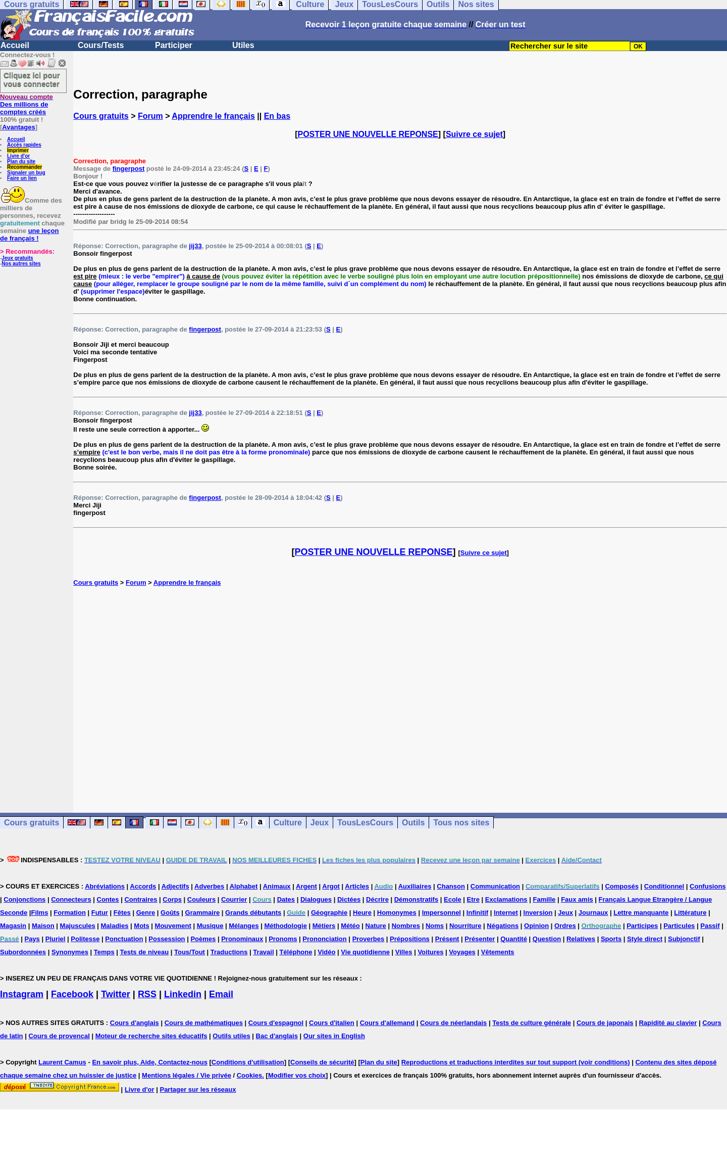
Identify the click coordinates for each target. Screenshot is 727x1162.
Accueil (15, 45)
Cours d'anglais (134, 1023)
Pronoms (283, 939)
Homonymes (397, 912)
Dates (286, 899)
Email (221, 994)
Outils (413, 822)
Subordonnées (23, 952)
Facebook (72, 994)
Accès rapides (24, 145)
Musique (210, 925)
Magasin (13, 925)
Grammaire (202, 912)
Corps (172, 899)
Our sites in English (334, 1036)
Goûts (170, 912)
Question (547, 939)
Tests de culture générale (531, 1023)
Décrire (377, 899)
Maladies (115, 925)
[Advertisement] (400, 689)
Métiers (324, 925)
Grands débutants (253, 912)
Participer (173, 45)
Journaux (593, 912)
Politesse (85, 939)
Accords (143, 886)
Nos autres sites (21, 263)
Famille (544, 899)
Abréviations (105, 886)
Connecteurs (71, 899)
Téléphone (295, 952)
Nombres (406, 925)
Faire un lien (22, 178)
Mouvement (173, 925)
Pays (31, 939)
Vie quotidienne (365, 952)
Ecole (452, 899)
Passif (709, 925)
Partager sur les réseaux (198, 1089)
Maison (43, 925)
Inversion (538, 912)
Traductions (229, 952)
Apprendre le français (213, 116)
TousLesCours (365, 822)
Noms (435, 925)
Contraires (140, 899)
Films (39, 912)
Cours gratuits (100, 116)
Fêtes (122, 912)
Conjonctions (24, 899)
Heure (362, 912)
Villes (403, 952)
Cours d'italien (331, 1023)
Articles (357, 886)
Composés (621, 886)
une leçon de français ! (29, 234)
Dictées (348, 899)
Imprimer (18, 150)
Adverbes (209, 886)
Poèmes (203, 939)
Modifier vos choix (297, 1075)
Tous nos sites (461, 822)
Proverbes (368, 939)
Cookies (250, 1075)
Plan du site (21, 161)
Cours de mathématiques (204, 1023)
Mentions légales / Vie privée (186, 1075)
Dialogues (316, 899)
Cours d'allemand (387, 1023)
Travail (263, 952)
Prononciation (324, 939)
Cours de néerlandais (453, 1023)
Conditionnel (664, 886)
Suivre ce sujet (474, 134)
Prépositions (410, 939)
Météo (350, 925)
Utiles (243, 45)
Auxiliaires (415, 886)
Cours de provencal (58, 1036)
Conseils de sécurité (322, 1062)
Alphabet (244, 886)
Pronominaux (242, 939)
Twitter (115, 994)
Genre (145, 912)
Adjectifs (175, 886)
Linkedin (182, 994)
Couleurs (201, 899)
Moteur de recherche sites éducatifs (151, 1036)
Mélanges (243, 925)
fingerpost (129, 168)
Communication (495, 886)
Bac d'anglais (277, 1036)
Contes (108, 899)
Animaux (277, 886)
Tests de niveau (144, 952)
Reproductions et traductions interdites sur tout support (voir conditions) (515, 1062)
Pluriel (55, 939)
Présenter (479, 939)
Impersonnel (441, 912)
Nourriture (465, 925)
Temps (104, 952)
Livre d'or (18, 156)
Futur (99, 912)
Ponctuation (124, 939)
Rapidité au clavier (668, 1023)
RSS (147, 994)
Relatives (580, 939)
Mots (141, 925)
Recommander (24, 167)
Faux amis (577, 899)
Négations (502, 925)
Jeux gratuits (17, 258)
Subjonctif (684, 939)
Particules (679, 925)
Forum (150, 116)
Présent (447, 939)
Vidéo (326, 952)
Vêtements (497, 952)
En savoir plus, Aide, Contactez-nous (149, 1062)
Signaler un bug (26, 172)
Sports (611, 939)
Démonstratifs (416, 899)
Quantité (513, 939)
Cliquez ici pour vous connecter (32, 79)
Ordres (565, 925)
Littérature (690, 912)
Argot (331, 886)
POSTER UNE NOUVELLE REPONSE (368, 134)
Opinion (536, 925)
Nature (376, 925)
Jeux (319, 822)
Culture (288, 822)
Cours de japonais (605, 1023)
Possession (166, 939)
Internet (506, 912)
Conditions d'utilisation (248, 1062)
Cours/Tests (101, 45)
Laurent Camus (62, 1062)
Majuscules (77, 925)
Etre (473, 899)
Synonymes (69, 952)
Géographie (329, 912)
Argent (306, 886)
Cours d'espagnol (275, 1023)
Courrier (234, 899)
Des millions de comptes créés (26, 104)
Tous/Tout (189, 952)
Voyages (462, 952)
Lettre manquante (640, 912)
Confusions (708, 886)
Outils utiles (231, 1036)
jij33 (195, 246)
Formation (70, 912)
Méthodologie (285, 925)
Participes (642, 925)
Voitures (430, 952)
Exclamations (506, 899)
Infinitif (477, 912)
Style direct (644, 939)
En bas (277, 116)
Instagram (21, 994)
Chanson (451, 886)
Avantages (18, 127)
